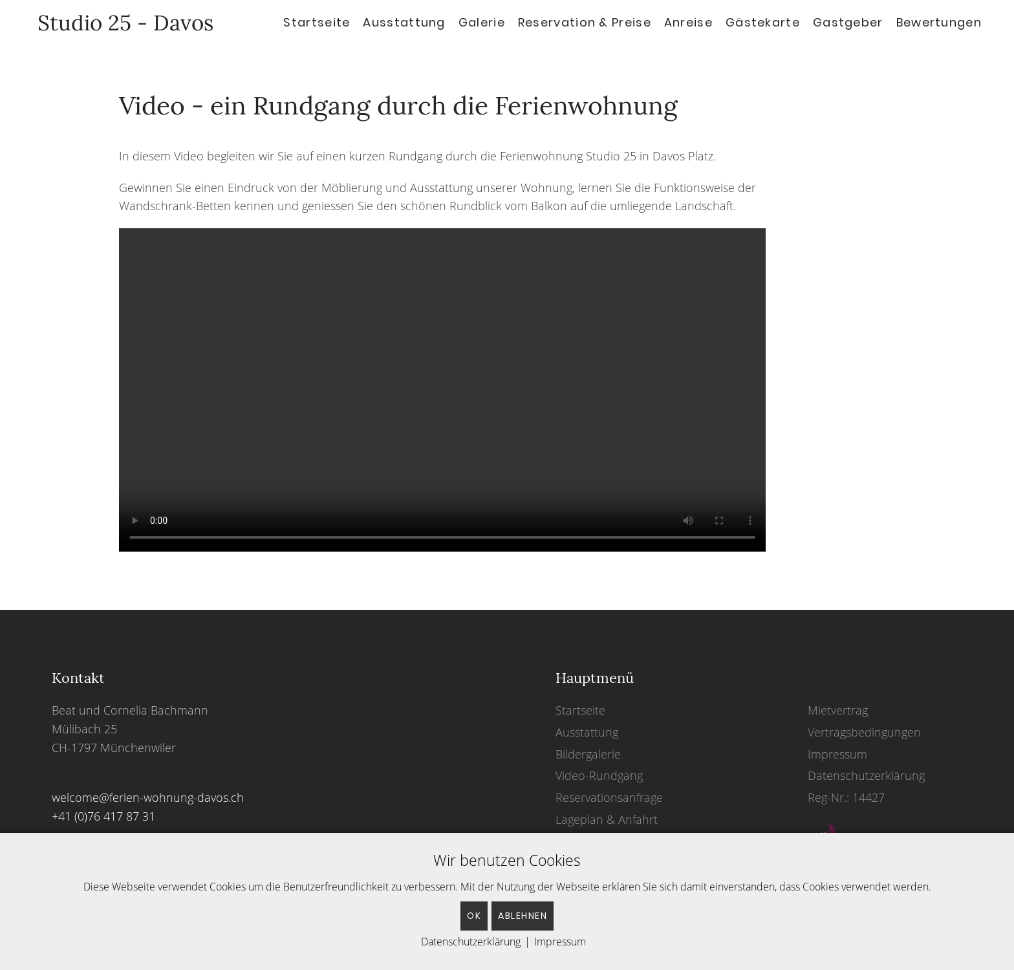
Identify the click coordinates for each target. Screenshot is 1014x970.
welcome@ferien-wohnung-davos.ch (148, 797)
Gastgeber (848, 22)
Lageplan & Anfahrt (607, 819)
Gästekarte (763, 22)
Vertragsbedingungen (864, 732)
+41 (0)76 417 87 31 (103, 816)
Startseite (316, 22)
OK (474, 915)
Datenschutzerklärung (866, 775)
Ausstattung (404, 22)
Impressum (837, 754)
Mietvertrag (838, 710)
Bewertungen (939, 22)
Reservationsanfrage (609, 797)
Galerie (481, 22)
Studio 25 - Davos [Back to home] (119, 22)
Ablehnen (522, 915)
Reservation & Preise (584, 22)
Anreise (688, 22)
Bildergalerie (588, 754)
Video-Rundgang (599, 775)
